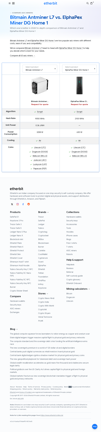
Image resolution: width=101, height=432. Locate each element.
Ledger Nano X (16, 235)
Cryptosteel (43, 235)
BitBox (41, 239)
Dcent (40, 262)
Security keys (15, 305)
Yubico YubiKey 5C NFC (20, 279)
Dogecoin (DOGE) (40, 152)
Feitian (41, 273)
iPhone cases (72, 235)
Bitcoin (69, 293)
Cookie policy (58, 387)
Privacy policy (46, 387)
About (12, 387)
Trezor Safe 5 (15, 228)
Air (40, 141)
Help (25, 387)
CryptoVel (42, 309)
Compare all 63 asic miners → (22, 55)
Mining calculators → (78, 288)
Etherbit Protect (17, 250)
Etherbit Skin (15, 254)
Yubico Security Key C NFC (21, 269)
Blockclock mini (16, 239)
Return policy (28, 389)
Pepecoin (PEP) (40, 168)
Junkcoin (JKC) (39, 160)
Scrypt (40, 112)
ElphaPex (42, 265)
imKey (40, 284)
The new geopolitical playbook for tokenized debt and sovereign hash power (43, 359)
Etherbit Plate (16, 243)
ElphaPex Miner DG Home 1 (43, 41)
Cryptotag (42, 232)
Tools (68, 228)
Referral (69, 272)
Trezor (41, 217)
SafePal (41, 221)
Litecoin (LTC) (40, 147)
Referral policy (56, 389)
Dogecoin (70, 297)
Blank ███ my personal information (77, 387)
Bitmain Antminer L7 (18, 41)
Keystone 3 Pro (16, 221)
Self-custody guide (74, 276)
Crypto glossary (73, 279)
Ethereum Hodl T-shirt (19, 262)
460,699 (20, 399)
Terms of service (34, 387)
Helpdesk (70, 264)
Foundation (43, 277)
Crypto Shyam (44, 313)
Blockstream (43, 243)
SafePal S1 (14, 217)
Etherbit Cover (16, 258)
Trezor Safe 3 (15, 224)
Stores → (43, 293)
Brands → (43, 212)
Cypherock (43, 258)
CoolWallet (42, 254)
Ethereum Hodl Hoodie (19, 265)
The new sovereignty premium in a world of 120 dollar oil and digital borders (42, 348)
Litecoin (69, 301)
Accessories (71, 224)
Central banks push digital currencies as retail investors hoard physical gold (42, 351)
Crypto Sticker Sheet (19, 291)
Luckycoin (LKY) (40, 164)
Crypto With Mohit (46, 306)
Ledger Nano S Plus (18, 232)
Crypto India (43, 302)
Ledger (41, 224)
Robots (69, 254)
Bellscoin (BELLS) (40, 156)
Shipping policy (16, 389)
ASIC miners (15, 308)
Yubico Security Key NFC (20, 283)
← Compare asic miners (21, 13)
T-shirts (69, 247)
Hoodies (70, 232)
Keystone (42, 288)
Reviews (69, 268)
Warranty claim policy (42, 389)
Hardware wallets (17, 301)
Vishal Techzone (45, 317)
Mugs (68, 239)
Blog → (14, 329)
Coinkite (41, 250)
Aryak (40, 321)
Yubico (41, 228)
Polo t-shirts (71, 243)
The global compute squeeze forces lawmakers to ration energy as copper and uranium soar (50, 334)
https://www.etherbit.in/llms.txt (52, 415)
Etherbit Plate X (16, 247)
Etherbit (41, 269)
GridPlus (42, 280)
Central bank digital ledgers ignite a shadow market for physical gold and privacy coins (47, 355)
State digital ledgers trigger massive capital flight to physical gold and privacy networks (47, 337)
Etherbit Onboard (74, 283)
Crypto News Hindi (46, 298)
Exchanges (14, 312)
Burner (13, 287)
